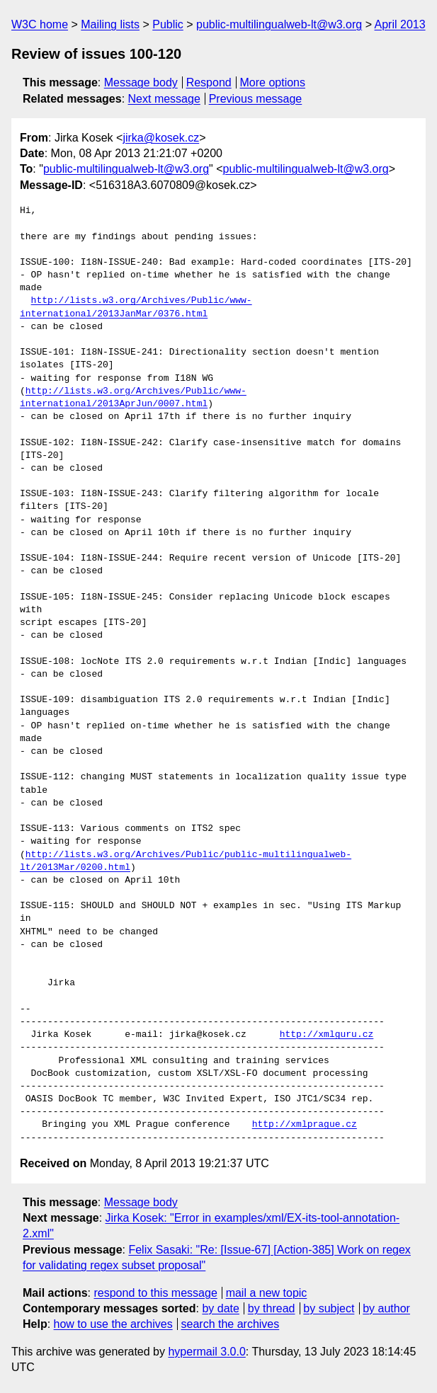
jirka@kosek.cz (161, 138)
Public (167, 24)
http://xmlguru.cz (327, 1034)
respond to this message (155, 1293)
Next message (164, 99)
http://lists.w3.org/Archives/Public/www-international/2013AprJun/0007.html (133, 398)
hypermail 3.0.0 (206, 1352)
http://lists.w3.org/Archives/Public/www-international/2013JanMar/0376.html (136, 307)
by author (386, 1308)
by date (220, 1308)
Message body (141, 82)
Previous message (255, 99)
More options (273, 82)
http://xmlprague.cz (304, 1124)
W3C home (39, 24)
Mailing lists (110, 24)
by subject (328, 1308)
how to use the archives (113, 1324)
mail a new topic (266, 1293)
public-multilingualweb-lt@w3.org (279, 24)
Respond (209, 82)
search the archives (230, 1324)
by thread (271, 1308)
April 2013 (400, 24)
